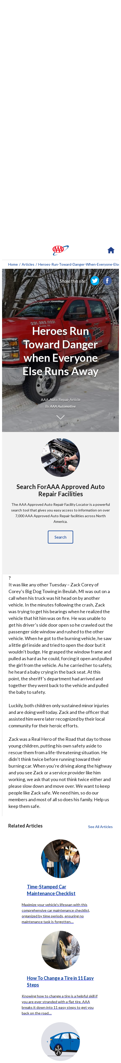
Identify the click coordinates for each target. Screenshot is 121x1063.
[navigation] (60, 250)
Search (60, 536)
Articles (28, 264)
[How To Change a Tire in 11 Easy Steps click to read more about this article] (60, 970)
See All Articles (100, 826)
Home (13, 264)
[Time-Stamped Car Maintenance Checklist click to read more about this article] (60, 873)
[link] (94, 280)
